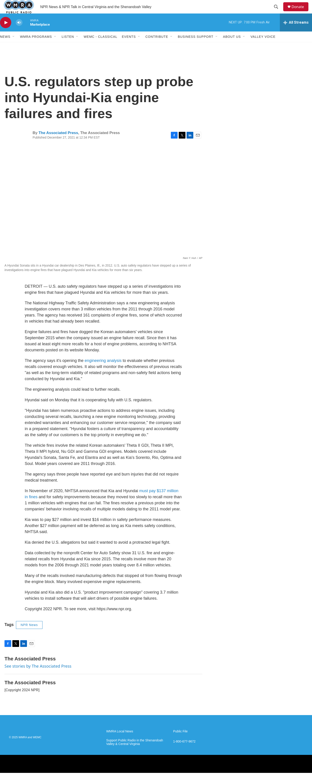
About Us (232, 47)
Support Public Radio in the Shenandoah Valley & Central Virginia (134, 752)
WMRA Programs (36, 47)
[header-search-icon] (278, 12)
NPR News (29, 635)
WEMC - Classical (100, 47)
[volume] (19, 33)
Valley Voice (262, 47)
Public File (180, 741)
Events (129, 47)
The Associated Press (58, 143)
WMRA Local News (119, 741)
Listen (68, 47)
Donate (301, 11)
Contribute (156, 47)
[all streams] (296, 33)
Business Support (195, 47)
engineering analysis (104, 370)
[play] (5, 32)
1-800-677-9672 (184, 751)
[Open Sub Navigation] (14, 47)
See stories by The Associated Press (37, 676)
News (5, 47)
